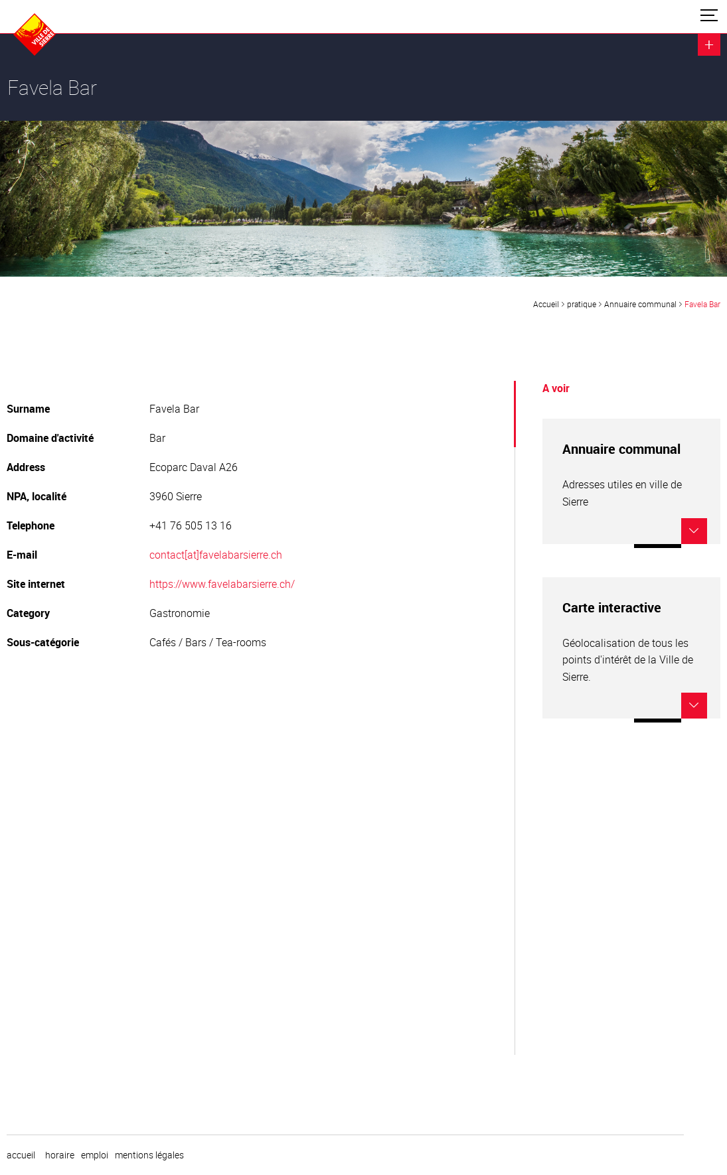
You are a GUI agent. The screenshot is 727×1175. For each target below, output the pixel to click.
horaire (59, 1155)
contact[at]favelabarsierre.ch (215, 554)
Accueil (546, 304)
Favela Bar (702, 304)
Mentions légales (149, 1155)
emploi (94, 1155)
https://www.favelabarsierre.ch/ (222, 584)
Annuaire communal (640, 304)
